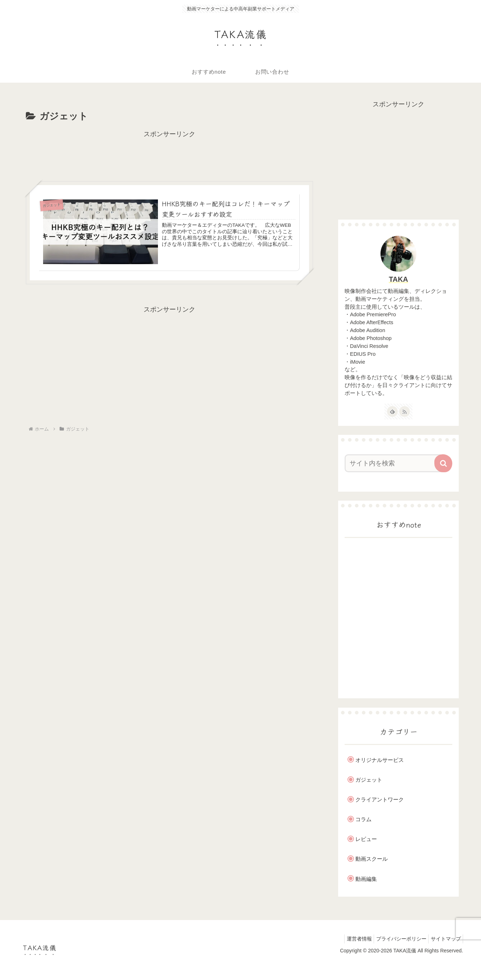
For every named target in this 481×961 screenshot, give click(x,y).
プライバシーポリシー (396, 939)
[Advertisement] (169, 156)
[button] (443, 463)
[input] (394, 463)
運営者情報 (351, 939)
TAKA (398, 279)
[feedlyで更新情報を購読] (392, 411)
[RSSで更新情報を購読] (404, 411)
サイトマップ (444, 939)
